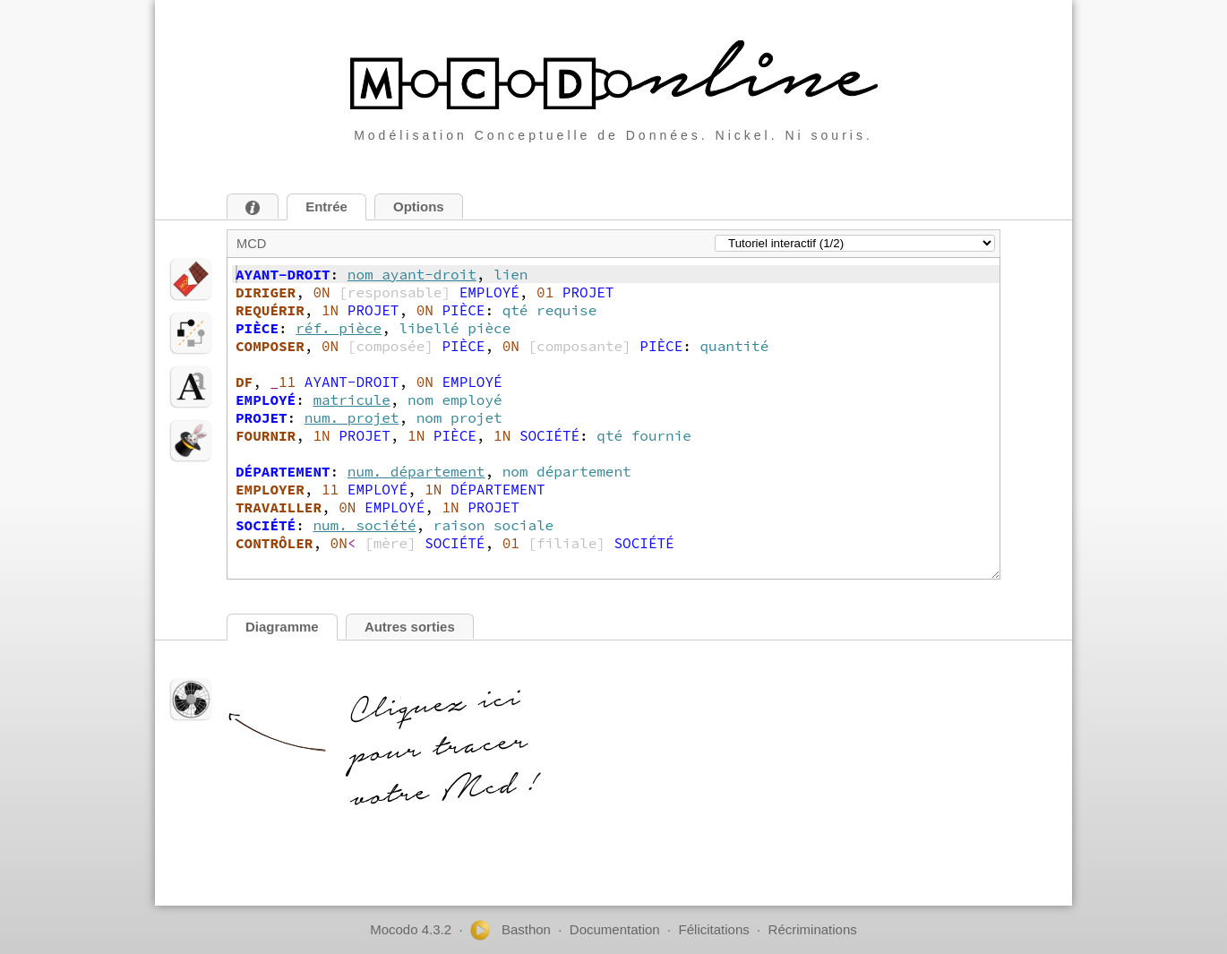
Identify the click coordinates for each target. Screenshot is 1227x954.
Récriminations (812, 929)
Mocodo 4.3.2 (410, 929)
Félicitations (714, 929)
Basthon (510, 930)
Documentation (615, 929)
